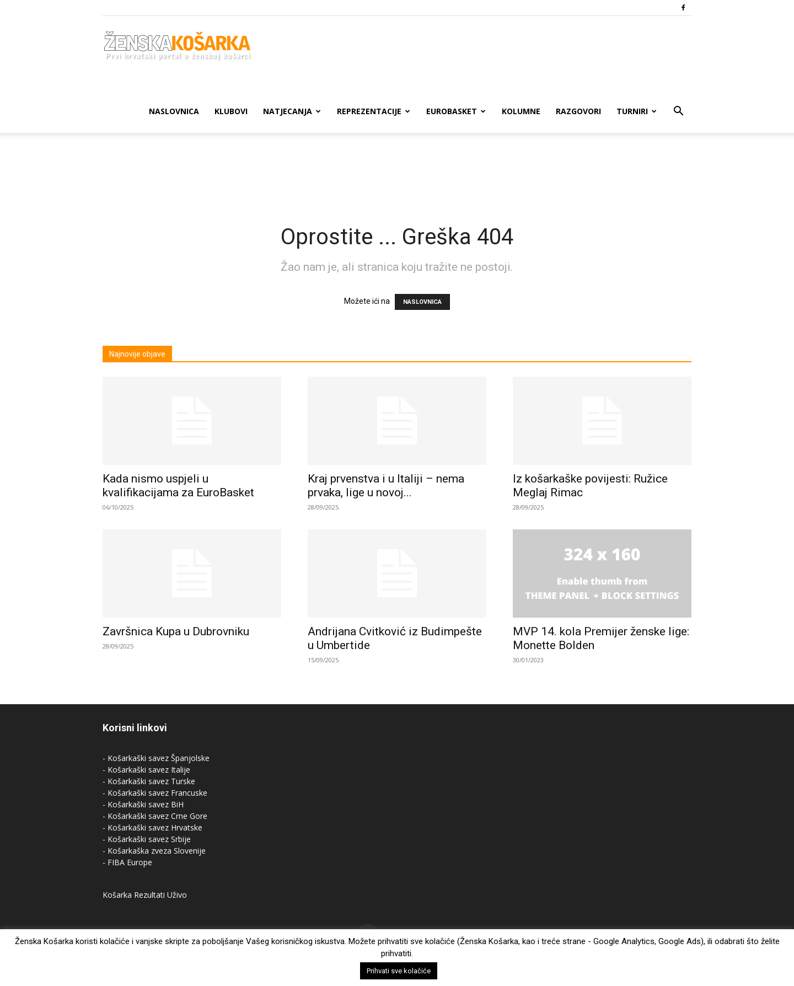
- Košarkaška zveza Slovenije (154, 850)
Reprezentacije (373, 111)
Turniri (636, 111)
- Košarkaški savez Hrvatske (152, 827)
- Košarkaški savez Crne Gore (155, 816)
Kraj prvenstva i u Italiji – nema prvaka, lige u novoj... (386, 485)
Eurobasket (456, 111)
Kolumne (521, 111)
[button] (678, 112)
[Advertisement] (397, 171)
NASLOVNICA (422, 302)
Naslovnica (174, 111)
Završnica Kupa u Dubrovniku (176, 631)
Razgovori (578, 111)
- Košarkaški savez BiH (143, 804)
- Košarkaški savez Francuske (155, 792)
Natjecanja (292, 111)
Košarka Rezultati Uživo (145, 894)
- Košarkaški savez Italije (146, 769)
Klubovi (231, 111)
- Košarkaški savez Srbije (147, 839)
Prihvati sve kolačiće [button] (399, 971)
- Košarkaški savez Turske (149, 781)
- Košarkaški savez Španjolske (156, 758)
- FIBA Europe (127, 862)
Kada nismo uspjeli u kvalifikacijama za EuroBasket (178, 485)
